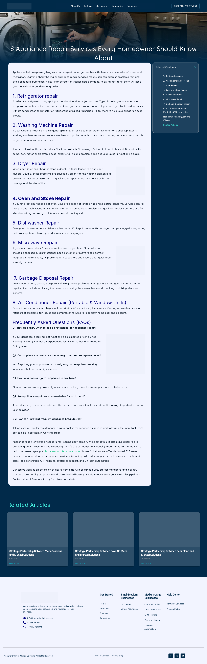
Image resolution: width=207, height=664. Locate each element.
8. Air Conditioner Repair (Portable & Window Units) (175, 110)
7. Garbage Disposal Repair (176, 104)
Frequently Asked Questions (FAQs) (176, 118)
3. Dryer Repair (170, 85)
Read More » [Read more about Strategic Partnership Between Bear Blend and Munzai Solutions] (146, 563)
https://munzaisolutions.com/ (62, 451)
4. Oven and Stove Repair (175, 90)
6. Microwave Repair (173, 99)
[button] (194, 67)
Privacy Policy (117, 656)
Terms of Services (101, 656)
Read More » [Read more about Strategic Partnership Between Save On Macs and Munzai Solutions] (80, 563)
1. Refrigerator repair (173, 76)
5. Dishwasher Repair (173, 94)
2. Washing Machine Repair (176, 81)
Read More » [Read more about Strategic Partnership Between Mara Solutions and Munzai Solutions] (14, 563)
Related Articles (170, 125)
